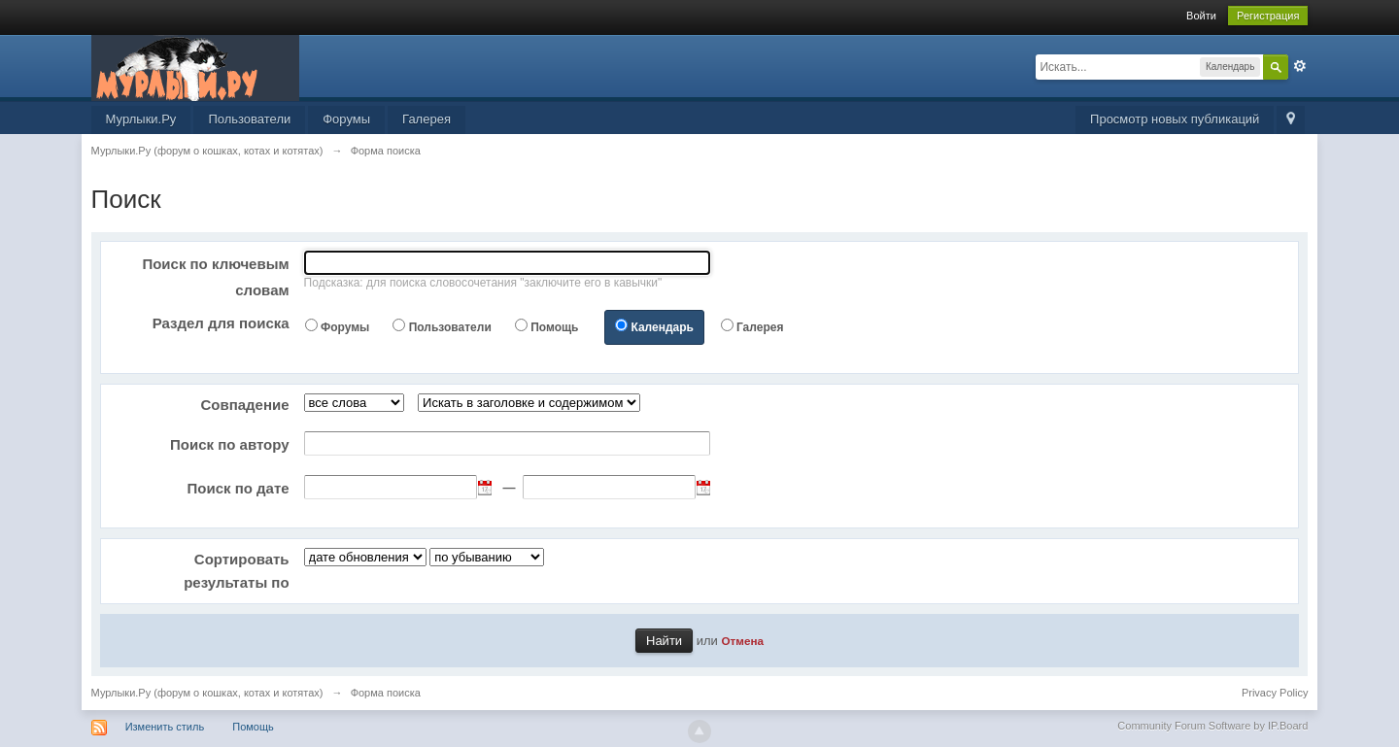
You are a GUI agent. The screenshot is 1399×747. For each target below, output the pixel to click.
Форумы (346, 119)
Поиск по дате (238, 488)
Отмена (742, 640)
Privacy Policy (1275, 692)
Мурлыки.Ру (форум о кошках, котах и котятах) (207, 692)
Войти (1201, 15)
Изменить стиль (165, 726)
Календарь (662, 327)
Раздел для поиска (221, 323)
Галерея (426, 119)
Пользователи (249, 119)
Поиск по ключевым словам (215, 276)
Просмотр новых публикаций (1174, 119)
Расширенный (1300, 66)
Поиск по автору (230, 444)
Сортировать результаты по (236, 571)
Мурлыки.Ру (141, 119)
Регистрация (1268, 15)
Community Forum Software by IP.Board (1212, 725)
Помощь (554, 327)
